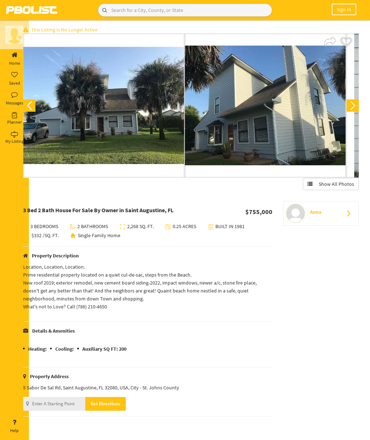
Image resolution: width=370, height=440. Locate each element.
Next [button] (351, 107)
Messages (14, 99)
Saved (14, 79)
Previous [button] (40, 107)
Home (14, 59)
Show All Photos (329, 185)
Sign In (344, 9)
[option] (115, 107)
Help (14, 426)
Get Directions (117, 405)
